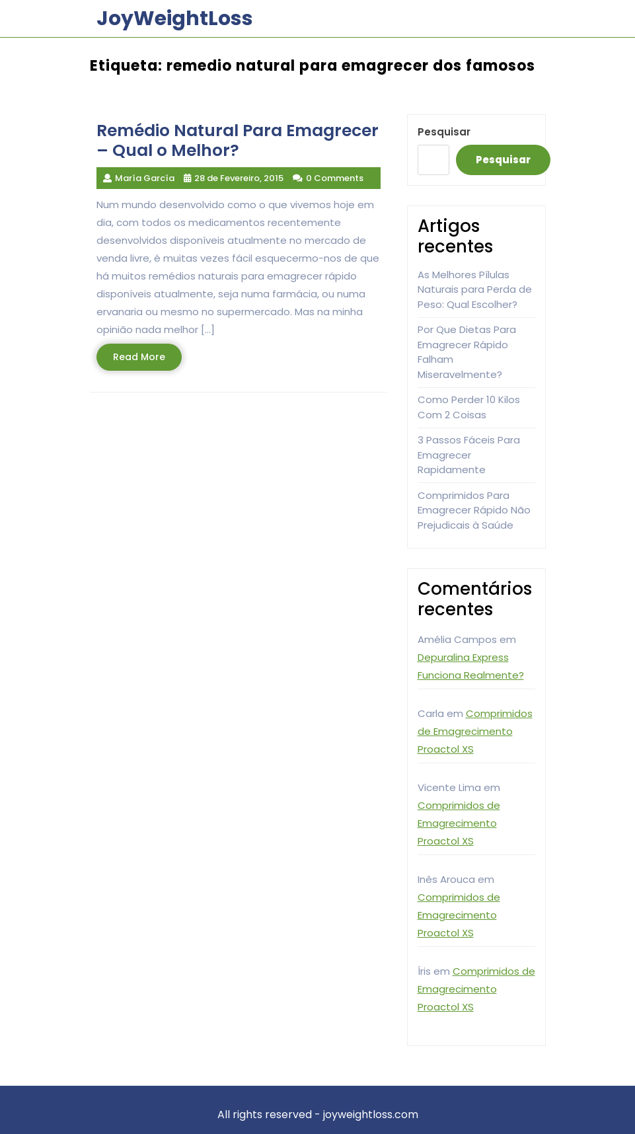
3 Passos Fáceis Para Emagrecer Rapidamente (469, 454)
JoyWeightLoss (174, 18)
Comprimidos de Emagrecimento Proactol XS (475, 731)
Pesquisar (444, 132)
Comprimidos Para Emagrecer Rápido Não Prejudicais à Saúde (474, 510)
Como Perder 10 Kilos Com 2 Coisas (469, 407)
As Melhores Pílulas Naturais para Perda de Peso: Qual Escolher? (475, 289)
